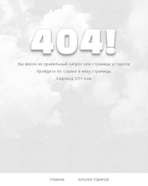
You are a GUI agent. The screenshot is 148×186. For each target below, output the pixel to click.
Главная (57, 179)
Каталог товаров (93, 179)
